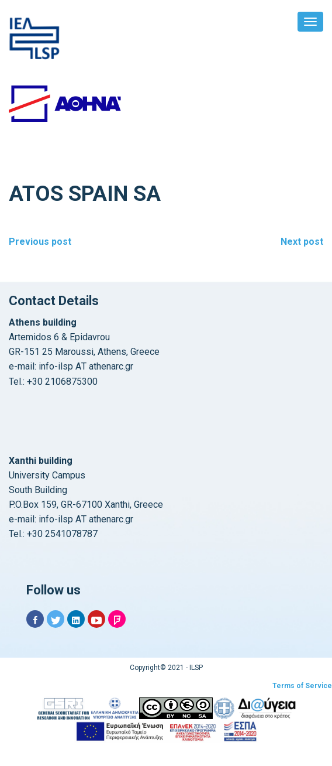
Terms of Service (302, 686)
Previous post (40, 241)
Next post (302, 241)
